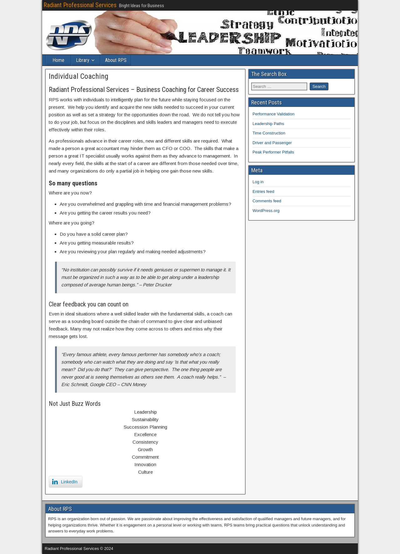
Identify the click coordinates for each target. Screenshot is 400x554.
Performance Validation (273, 114)
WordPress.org (265, 210)
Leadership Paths (268, 123)
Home (58, 60)
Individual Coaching (78, 76)
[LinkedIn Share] (65, 482)
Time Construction (268, 133)
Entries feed (263, 191)
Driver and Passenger (272, 142)
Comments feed (266, 201)
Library (82, 60)
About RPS (116, 60)
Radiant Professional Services (80, 5)
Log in (257, 181)
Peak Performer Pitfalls (273, 152)
